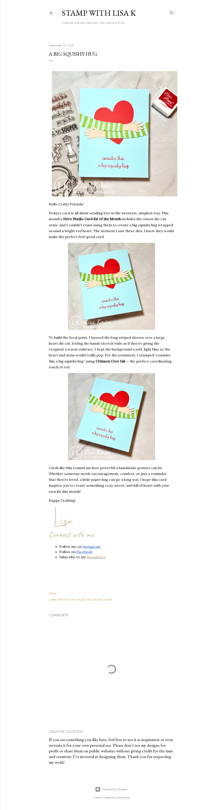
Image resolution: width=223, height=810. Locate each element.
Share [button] (52, 593)
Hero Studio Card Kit (99, 599)
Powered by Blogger (111, 789)
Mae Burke (123, 797)
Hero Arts (64, 599)
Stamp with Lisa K (99, 13)
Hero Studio (78, 599)
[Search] (171, 12)
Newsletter (96, 557)
